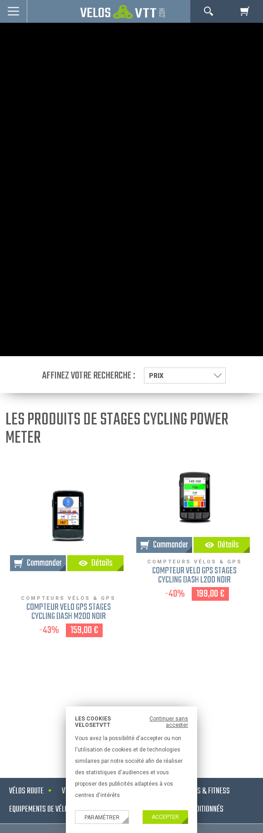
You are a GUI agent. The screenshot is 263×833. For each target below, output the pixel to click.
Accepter (165, 817)
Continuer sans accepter (168, 721)
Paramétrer (101, 817)
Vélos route (26, 791)
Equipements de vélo (38, 809)
